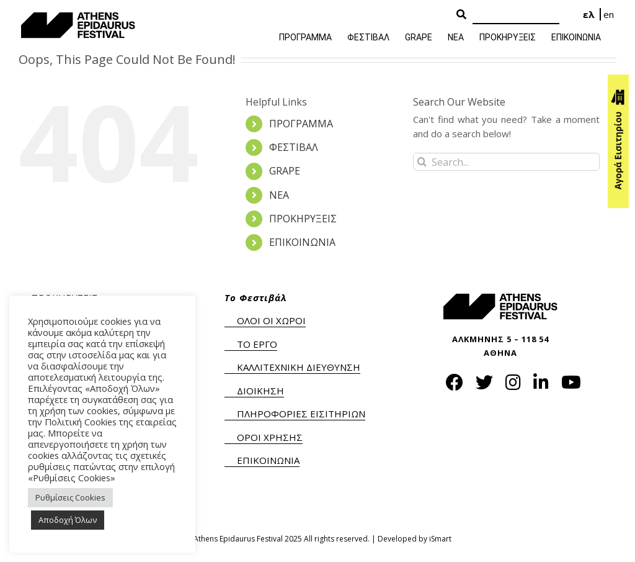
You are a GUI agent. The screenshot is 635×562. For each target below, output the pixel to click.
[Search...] (506, 162)
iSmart (440, 538)
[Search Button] (461, 15)
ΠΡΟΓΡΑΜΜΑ (301, 123)
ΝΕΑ (279, 195)
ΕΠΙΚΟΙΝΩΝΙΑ (302, 242)
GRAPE (284, 171)
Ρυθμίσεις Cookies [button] (70, 497)
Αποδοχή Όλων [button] (67, 519)
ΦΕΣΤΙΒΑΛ (293, 147)
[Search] (516, 15)
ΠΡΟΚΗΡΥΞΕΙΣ (303, 218)
